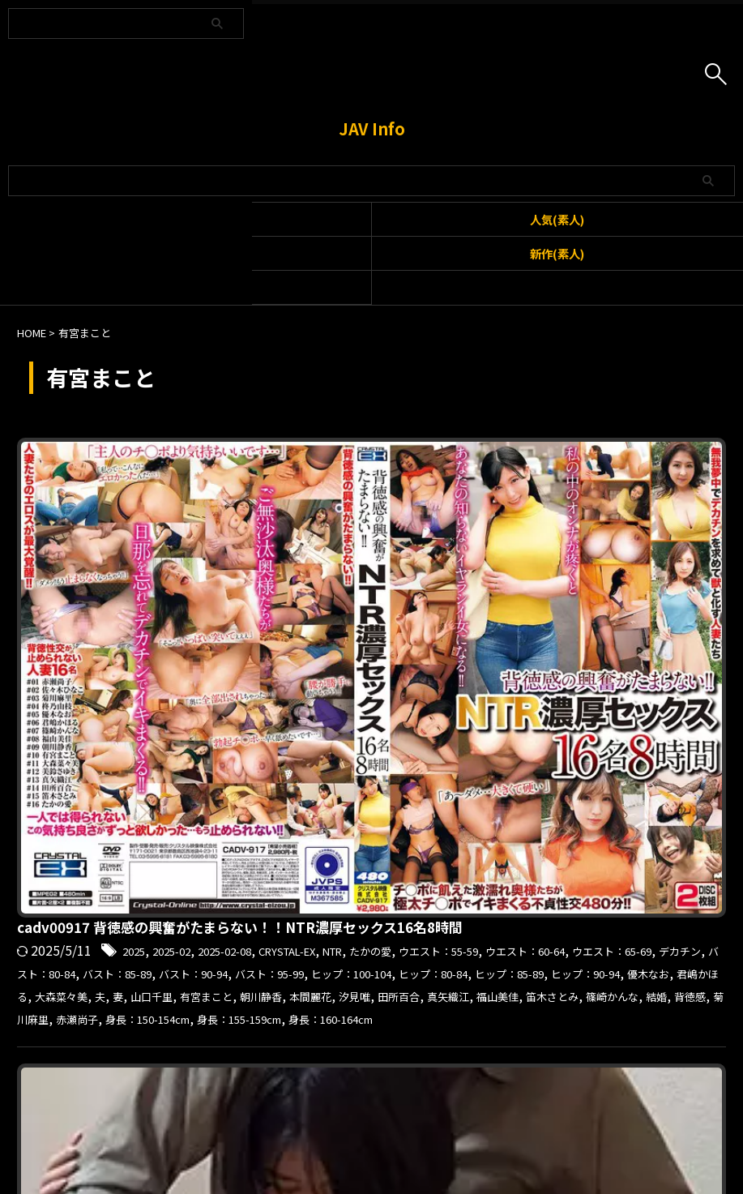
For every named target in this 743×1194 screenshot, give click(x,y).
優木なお (552, 556)
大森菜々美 (689, 556)
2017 (399, 697)
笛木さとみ (363, 598)
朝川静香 (470, 577)
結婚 (489, 598)
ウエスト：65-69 (534, 514)
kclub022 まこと (328, 673)
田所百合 (634, 577)
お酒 (566, 697)
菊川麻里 (581, 598)
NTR (639, 493)
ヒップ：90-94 (476, 556)
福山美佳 (298, 598)
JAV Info (372, 128)
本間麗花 (529, 577)
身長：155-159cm (400, 619)
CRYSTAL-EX (581, 493)
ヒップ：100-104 (624, 535)
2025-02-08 (504, 493)
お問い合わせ (343, 1108)
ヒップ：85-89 (382, 556)
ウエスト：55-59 (321, 514)
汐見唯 (581, 577)
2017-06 (445, 697)
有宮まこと (404, 577)
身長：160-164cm (513, 619)
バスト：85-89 (337, 535)
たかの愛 (685, 493)
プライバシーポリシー (440, 1108)
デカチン (617, 514)
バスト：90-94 (430, 535)
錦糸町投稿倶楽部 (370, 739)
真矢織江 (694, 577)
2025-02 (438, 493)
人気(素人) (557, 219)
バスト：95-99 (523, 535)
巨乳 (446, 718)
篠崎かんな (436, 598)
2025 (392, 493)
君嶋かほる (617, 556)
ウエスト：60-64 (427, 514)
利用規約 (273, 1108)
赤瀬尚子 (640, 598)
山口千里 (339, 577)
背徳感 (528, 598)
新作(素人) (557, 253)
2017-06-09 (511, 697)
